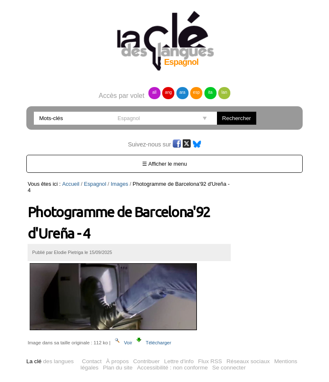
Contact (92, 361)
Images (119, 184)
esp (196, 92)
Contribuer (146, 361)
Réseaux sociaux (248, 361)
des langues (50, 361)
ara (182, 92)
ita (210, 92)
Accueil (70, 184)
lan (224, 92)
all (154, 92)
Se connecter (229, 367)
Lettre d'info (179, 361)
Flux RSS (210, 361)
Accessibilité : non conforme (172, 367)
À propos (117, 361)
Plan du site (118, 367)
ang (168, 92)
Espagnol (95, 184)
